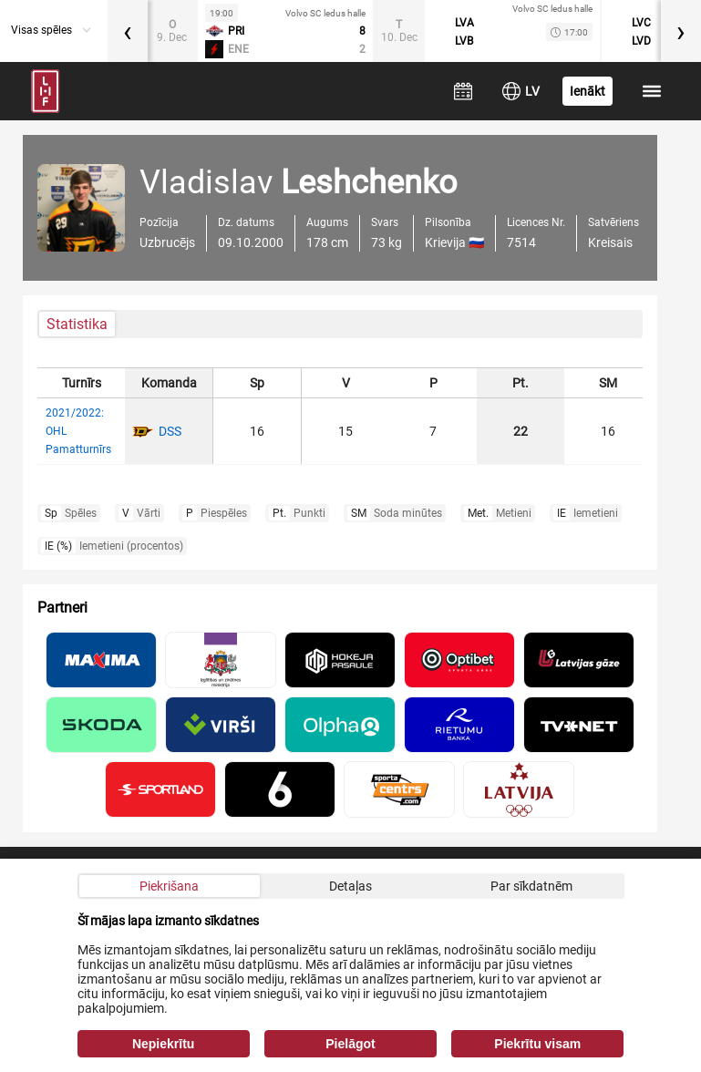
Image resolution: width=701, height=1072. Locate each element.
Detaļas (350, 886)
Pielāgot (350, 1043)
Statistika (77, 324)
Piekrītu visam (537, 1043)
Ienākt (587, 91)
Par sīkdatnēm (531, 886)
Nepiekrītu (163, 1043)
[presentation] (128, 31)
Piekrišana (169, 886)
